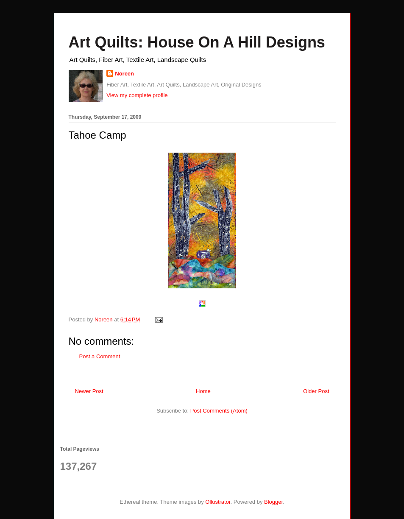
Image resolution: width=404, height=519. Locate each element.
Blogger (273, 502)
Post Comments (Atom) (219, 410)
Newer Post (89, 391)
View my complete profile (136, 95)
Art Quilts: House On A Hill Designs (197, 42)
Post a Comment (99, 356)
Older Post (316, 391)
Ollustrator (217, 502)
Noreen (124, 73)
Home (203, 391)
